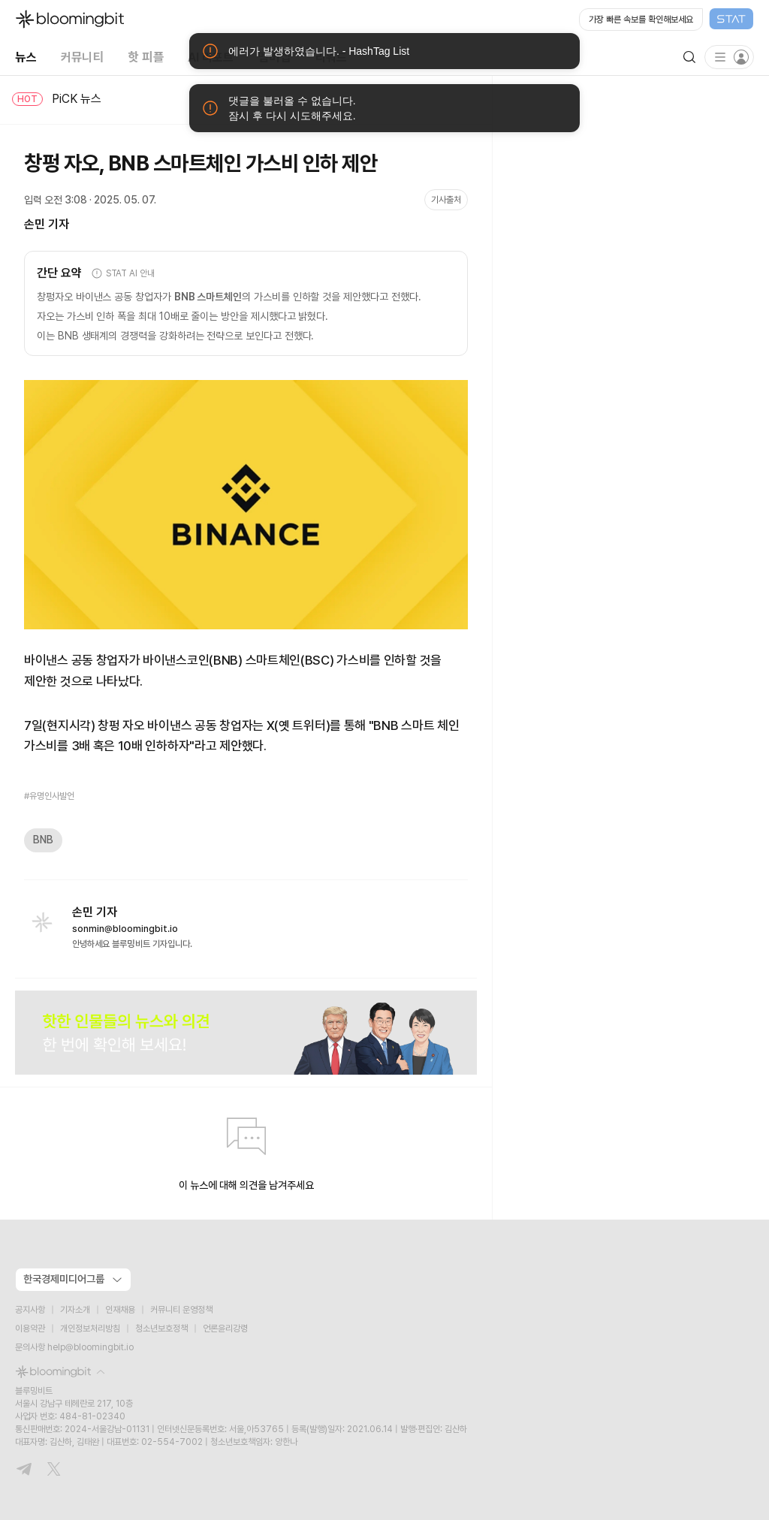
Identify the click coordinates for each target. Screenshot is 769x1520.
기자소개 (75, 1309)
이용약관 (30, 1328)
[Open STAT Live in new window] (666, 19)
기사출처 (446, 200)
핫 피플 (146, 57)
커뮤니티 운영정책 (181, 1309)
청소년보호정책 (161, 1328)
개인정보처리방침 (90, 1328)
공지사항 (30, 1309)
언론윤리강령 (225, 1328)
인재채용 (120, 1309)
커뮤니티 (82, 57)
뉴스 (26, 57)
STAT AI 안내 (123, 273)
